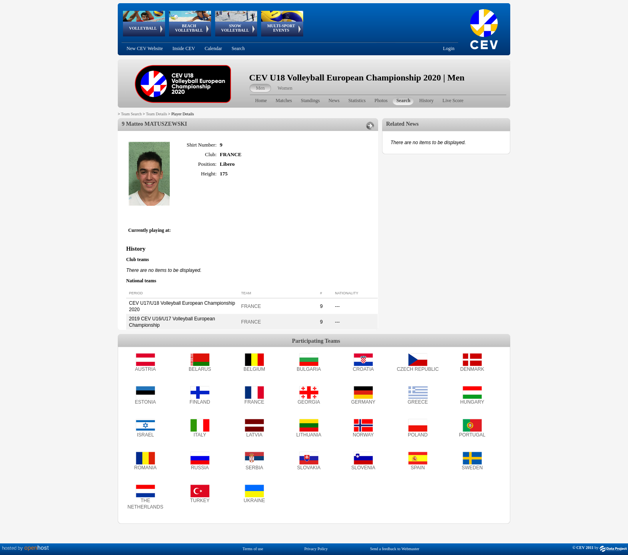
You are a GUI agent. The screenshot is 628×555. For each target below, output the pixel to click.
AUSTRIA (145, 369)
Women (285, 88)
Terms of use (253, 549)
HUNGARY (472, 402)
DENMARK (472, 369)
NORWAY (363, 435)
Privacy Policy (316, 549)
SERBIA (254, 468)
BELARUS (200, 369)
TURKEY (200, 500)
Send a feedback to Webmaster (394, 549)
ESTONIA (145, 402)
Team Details (156, 114)
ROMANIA (145, 468)
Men (260, 88)
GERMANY (363, 402)
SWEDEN (472, 468)
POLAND (417, 435)
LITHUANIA (309, 435)
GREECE (418, 402)
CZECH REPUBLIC (418, 369)
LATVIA (254, 435)
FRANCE (251, 306)
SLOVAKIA (308, 468)
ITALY (199, 435)
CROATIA (363, 369)
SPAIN (418, 468)
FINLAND (199, 402)
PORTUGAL (472, 435)
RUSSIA (200, 468)
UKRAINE (254, 500)
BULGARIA (309, 369)
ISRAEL (145, 435)
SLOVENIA (363, 468)
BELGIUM (254, 369)
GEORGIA (309, 402)
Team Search (131, 114)
